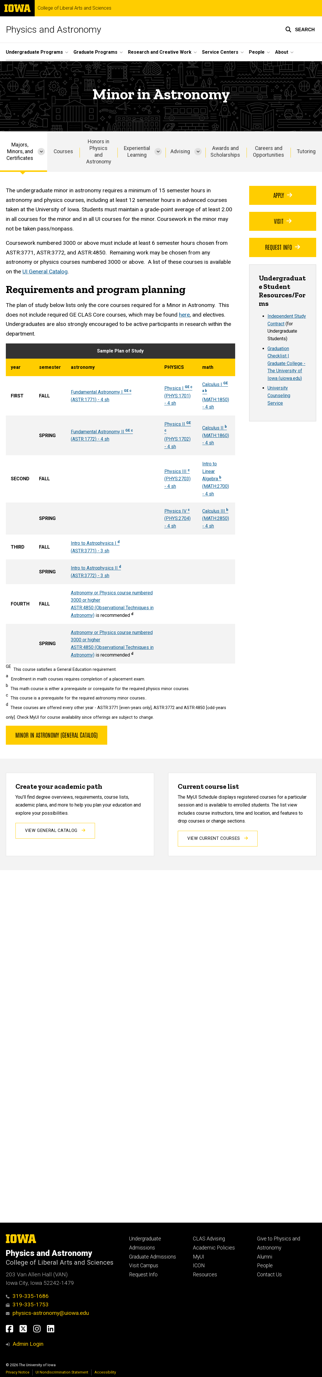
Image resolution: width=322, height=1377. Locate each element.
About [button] (281, 52)
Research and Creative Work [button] (159, 52)
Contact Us (269, 1274)
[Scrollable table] (120, 503)
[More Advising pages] (198, 151)
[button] (300, 29)
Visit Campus (143, 1265)
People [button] (257, 52)
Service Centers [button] (220, 52)
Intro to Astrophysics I (95, 543)
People (265, 1265)
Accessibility (105, 1372)
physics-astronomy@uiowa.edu (47, 1313)
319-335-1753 (27, 1304)
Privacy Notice (17, 1372)
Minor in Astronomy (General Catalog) (56, 735)
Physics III (177, 471)
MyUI (198, 1257)
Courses (63, 151)
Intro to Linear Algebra (211, 471)
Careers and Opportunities (268, 151)
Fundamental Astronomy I (101, 392)
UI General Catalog (45, 271)
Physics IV (177, 511)
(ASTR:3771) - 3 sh (90, 551)
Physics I (178, 388)
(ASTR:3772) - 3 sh (90, 575)
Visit (283, 221)
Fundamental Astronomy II (98, 431)
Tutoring (306, 151)
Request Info (282, 247)
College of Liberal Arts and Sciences (74, 8)
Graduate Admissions (152, 1257)
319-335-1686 (27, 1296)
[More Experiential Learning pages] (158, 151)
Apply (282, 195)
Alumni (264, 1257)
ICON (199, 1265)
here (184, 314)
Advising (180, 151)
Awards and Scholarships (225, 151)
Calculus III (215, 511)
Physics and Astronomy (53, 29)
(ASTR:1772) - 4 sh (90, 439)
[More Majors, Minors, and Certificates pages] (41, 151)
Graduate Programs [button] (95, 52)
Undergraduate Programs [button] (34, 52)
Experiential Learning (137, 151)
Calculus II (214, 428)
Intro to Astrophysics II (96, 568)
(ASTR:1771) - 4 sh (90, 399)
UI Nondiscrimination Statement (62, 1372)
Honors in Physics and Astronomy (98, 152)
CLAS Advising (209, 1239)
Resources (205, 1274)
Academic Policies (214, 1248)
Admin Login (28, 1344)
